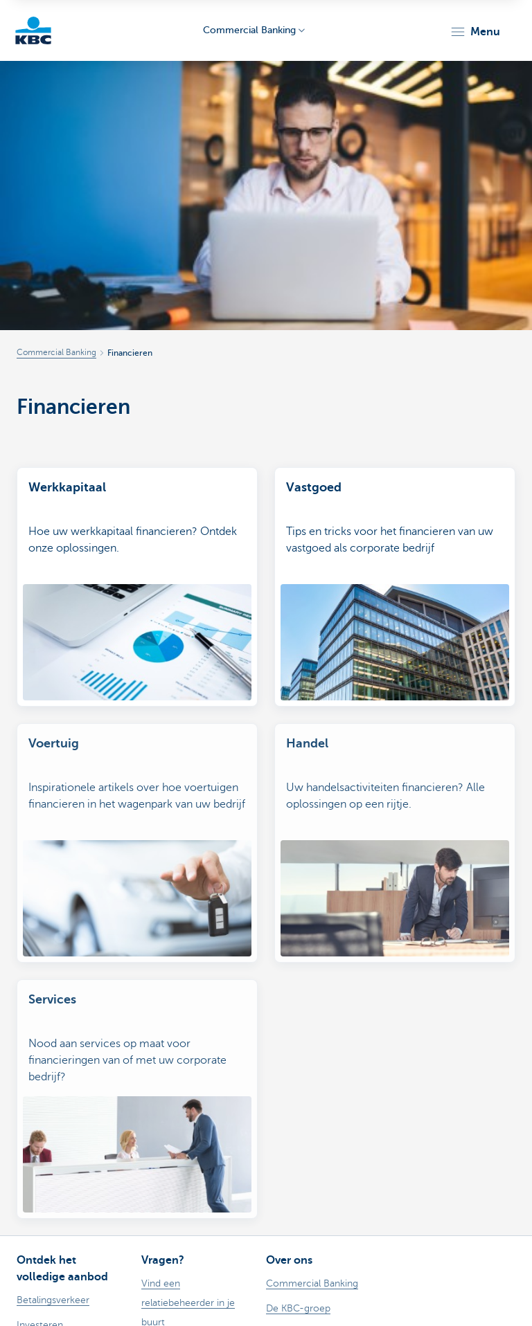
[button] (474, 32)
